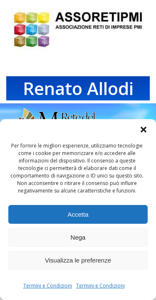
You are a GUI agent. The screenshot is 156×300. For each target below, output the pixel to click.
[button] (143, 129)
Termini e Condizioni (47, 285)
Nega (78, 237)
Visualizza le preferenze (78, 260)
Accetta (77, 214)
